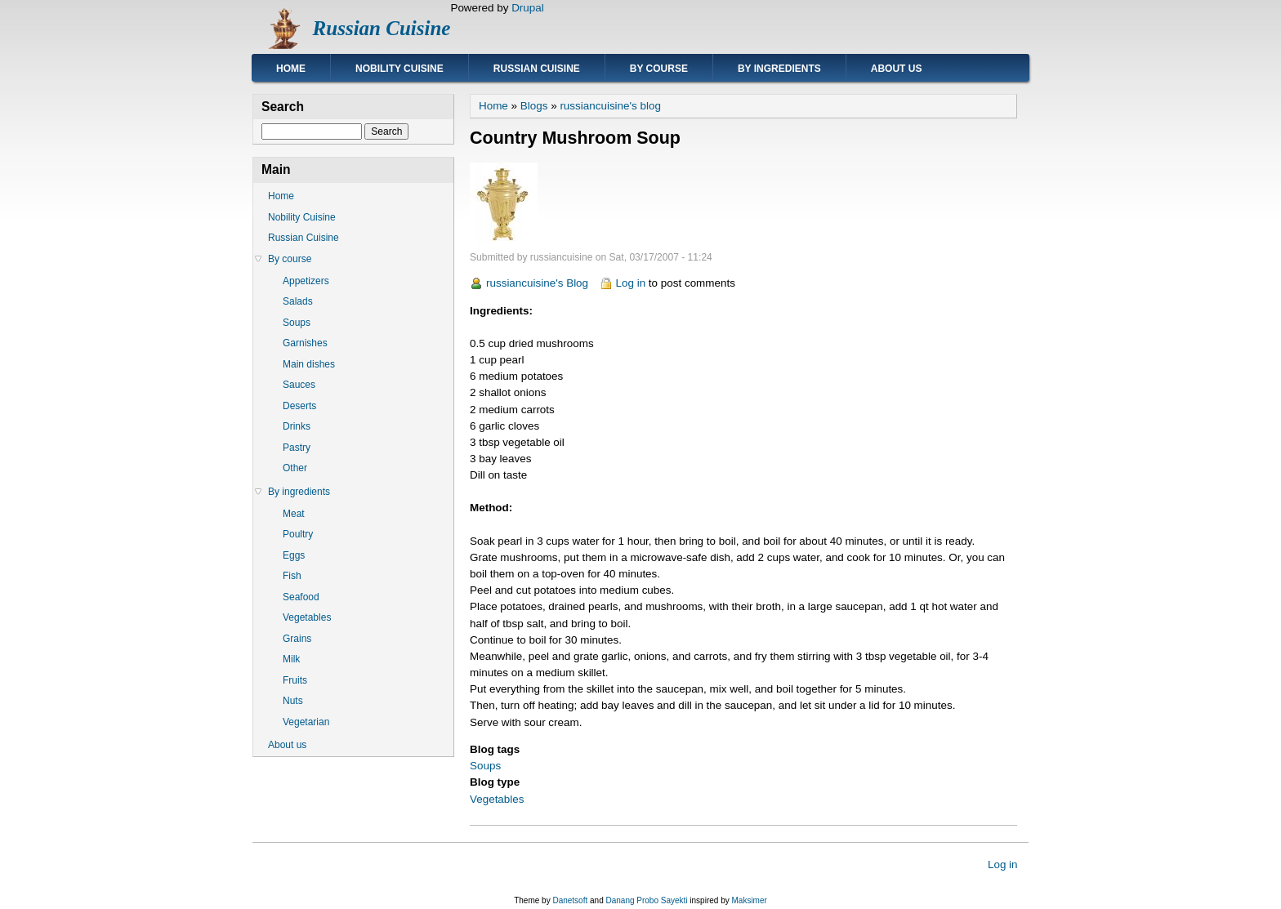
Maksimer (748, 900)
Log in (631, 283)
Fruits (295, 680)
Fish (292, 575)
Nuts (293, 700)
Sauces (299, 384)
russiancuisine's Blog (537, 283)
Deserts (299, 406)
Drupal (527, 8)
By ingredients (779, 68)
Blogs (534, 106)
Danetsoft (569, 900)
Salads (298, 301)
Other (295, 468)
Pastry (296, 447)
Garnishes (305, 343)
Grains (297, 638)
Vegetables (497, 799)
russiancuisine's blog (610, 106)
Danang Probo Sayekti (646, 900)
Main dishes (309, 364)
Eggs (294, 555)
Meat (294, 513)
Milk (291, 659)
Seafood (301, 597)
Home (291, 68)
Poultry (298, 534)
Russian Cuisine (382, 28)
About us (896, 68)
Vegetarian (306, 722)
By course (659, 68)
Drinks (296, 426)
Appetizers (306, 281)
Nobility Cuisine (399, 68)
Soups (485, 766)
